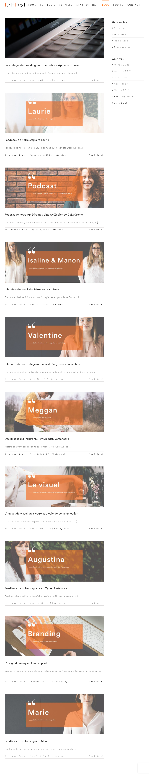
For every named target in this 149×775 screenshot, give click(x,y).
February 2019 (124, 96)
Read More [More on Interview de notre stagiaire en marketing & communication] (95, 379)
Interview (61, 155)
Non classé (60, 80)
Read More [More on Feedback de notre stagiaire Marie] (95, 756)
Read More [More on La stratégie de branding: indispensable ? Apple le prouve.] (95, 80)
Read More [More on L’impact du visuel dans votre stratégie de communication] (95, 528)
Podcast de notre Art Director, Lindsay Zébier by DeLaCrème (44, 214)
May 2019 (120, 77)
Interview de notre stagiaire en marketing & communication (42, 364)
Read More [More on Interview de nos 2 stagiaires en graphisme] (95, 304)
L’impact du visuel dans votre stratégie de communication (41, 513)
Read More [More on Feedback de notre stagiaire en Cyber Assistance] (95, 603)
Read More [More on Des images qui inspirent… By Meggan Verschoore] (95, 454)
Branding (61, 681)
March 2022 (122, 64)
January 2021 (123, 71)
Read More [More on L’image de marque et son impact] (95, 681)
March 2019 (122, 90)
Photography (59, 454)
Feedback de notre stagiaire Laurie (27, 139)
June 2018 (121, 103)
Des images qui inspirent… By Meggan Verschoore (37, 438)
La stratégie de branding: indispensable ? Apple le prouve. (42, 65)
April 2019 (121, 83)
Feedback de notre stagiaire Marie (27, 741)
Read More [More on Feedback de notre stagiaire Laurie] (95, 155)
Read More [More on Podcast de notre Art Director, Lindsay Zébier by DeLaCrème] (95, 229)
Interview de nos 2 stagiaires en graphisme (32, 289)
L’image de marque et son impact (26, 663)
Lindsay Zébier (18, 80)
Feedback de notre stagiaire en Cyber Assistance (36, 588)
